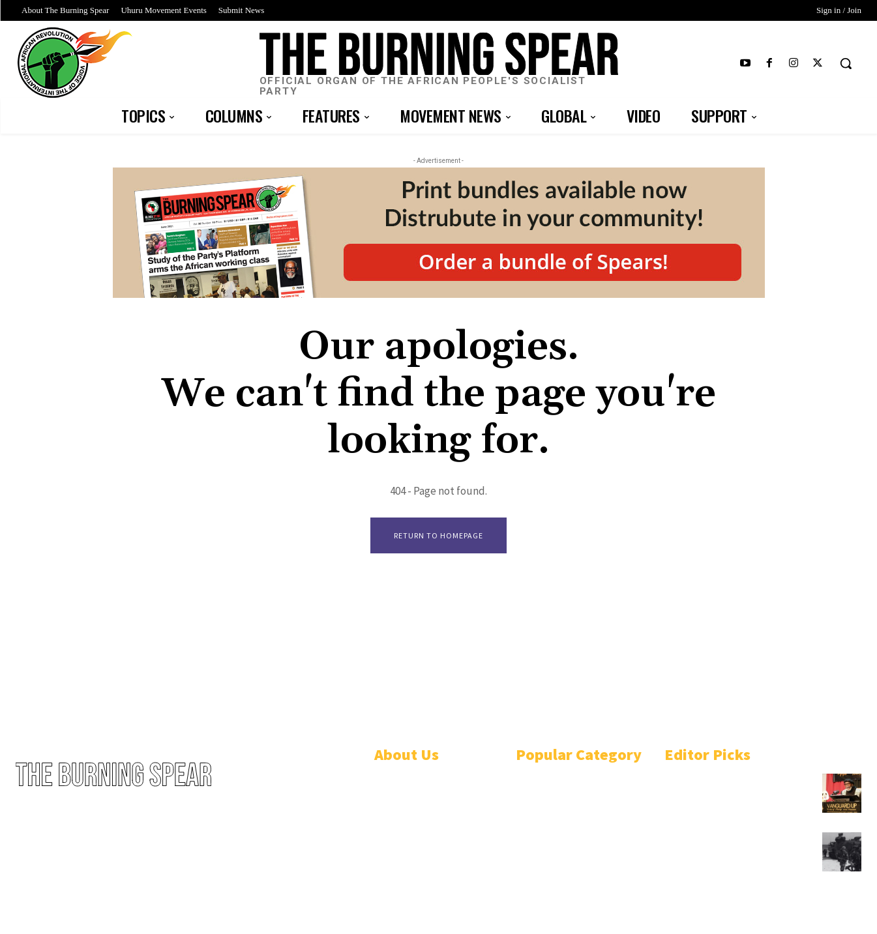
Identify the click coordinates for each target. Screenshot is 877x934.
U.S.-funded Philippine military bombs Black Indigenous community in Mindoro (735, 851)
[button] (845, 63)
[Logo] (438, 65)
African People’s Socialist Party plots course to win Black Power (736, 786)
